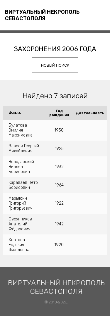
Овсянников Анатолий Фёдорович (20, 224)
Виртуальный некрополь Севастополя (42, 15)
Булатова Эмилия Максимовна (21, 130)
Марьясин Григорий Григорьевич (21, 203)
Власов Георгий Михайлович (24, 148)
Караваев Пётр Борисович (23, 185)
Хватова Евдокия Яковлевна (19, 244)
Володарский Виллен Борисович (21, 166)
